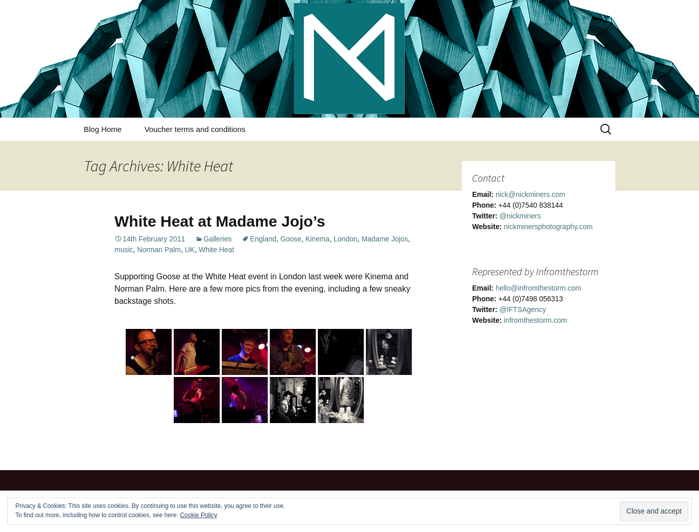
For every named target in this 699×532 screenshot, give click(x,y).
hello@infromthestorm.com (538, 288)
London (346, 239)
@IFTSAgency (522, 309)
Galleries (217, 239)
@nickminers (520, 216)
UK (190, 250)
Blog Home (103, 129)
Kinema (318, 239)
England (263, 239)
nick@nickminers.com (530, 194)
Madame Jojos (384, 239)
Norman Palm (159, 250)
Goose (291, 239)
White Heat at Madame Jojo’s (219, 221)
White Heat (216, 250)
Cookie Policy (198, 515)
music (123, 250)
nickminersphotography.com (548, 227)
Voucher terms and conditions (195, 129)
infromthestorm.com (535, 320)
